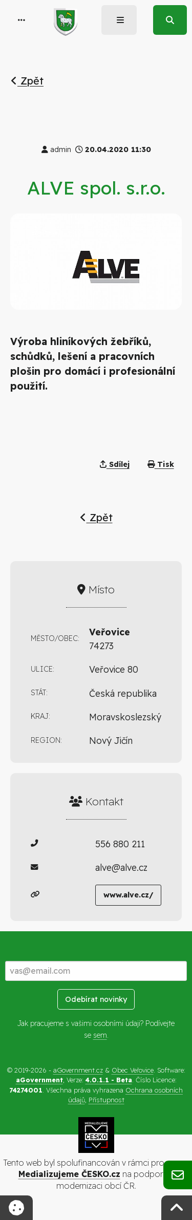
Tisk (160, 464)
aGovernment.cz (78, 1070)
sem (100, 1035)
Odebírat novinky (96, 999)
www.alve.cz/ (128, 895)
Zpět (27, 80)
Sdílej (115, 464)
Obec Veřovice (133, 1070)
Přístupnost (106, 1100)
